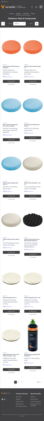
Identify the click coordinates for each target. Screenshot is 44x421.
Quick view (11, 84)
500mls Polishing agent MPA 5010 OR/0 (32, 355)
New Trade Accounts (21, 406)
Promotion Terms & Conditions (36, 404)
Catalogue (18, 13)
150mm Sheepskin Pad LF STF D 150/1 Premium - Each (11, 355)
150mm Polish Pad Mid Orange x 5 (32, 67)
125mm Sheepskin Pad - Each (32, 297)
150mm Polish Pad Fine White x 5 (11, 240)
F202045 (26, 296)
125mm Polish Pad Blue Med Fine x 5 (31, 125)
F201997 (26, 64)
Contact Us (4, 1)
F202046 (5, 352)
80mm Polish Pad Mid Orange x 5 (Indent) (11, 67)
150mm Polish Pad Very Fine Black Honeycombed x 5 (32, 240)
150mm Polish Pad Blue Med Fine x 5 (10, 183)
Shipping (18, 399)
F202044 (5, 296)
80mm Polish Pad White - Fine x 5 (32, 183)
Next (39, 382)
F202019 (26, 237)
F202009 (26, 181)
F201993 (5, 64)
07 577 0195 (11, 1)
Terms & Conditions (36, 401)
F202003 (26, 123)
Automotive (26, 13)
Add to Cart (11, 81)
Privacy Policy (34, 399)
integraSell (22, 416)
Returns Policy (20, 401)
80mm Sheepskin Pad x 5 (10, 297)
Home (11, 13)
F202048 (26, 352)
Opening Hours (20, 404)
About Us (33, 397)
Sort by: (11, 23)
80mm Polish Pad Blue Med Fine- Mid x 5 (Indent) (10, 125)
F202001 (5, 123)
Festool (33, 13)
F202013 (5, 237)
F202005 (5, 181)
